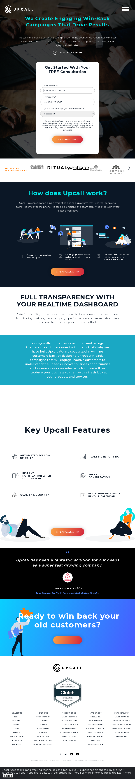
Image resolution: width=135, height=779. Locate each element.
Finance (17, 724)
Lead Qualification (69, 724)
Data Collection (95, 744)
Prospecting (121, 736)
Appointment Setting (43, 740)
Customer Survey (121, 713)
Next (129, 168)
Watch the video (71, 52)
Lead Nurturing (122, 717)
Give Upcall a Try (67, 271)
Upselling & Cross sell (122, 728)
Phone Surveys (69, 740)
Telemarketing (69, 713)
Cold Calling (43, 736)
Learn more (124, 772)
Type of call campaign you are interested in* (64, 108)
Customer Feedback (69, 732)
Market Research (69, 736)
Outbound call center (43, 744)
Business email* (51, 85)
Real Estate (17, 713)
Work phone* (50, 97)
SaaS (17, 728)
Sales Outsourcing (69, 721)
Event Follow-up (95, 732)
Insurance (17, 721)
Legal (16, 717)
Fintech (16, 732)
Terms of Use (54, 760)
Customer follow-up (122, 721)
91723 (102, 760)
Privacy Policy (66, 760)
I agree (8, 776)
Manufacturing (17, 736)
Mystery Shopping (95, 724)
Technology (43, 732)
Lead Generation (69, 717)
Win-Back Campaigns (121, 724)
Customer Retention (95, 728)
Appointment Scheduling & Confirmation (95, 717)
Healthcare (43, 713)
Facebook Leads (69, 728)
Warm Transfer (122, 732)
